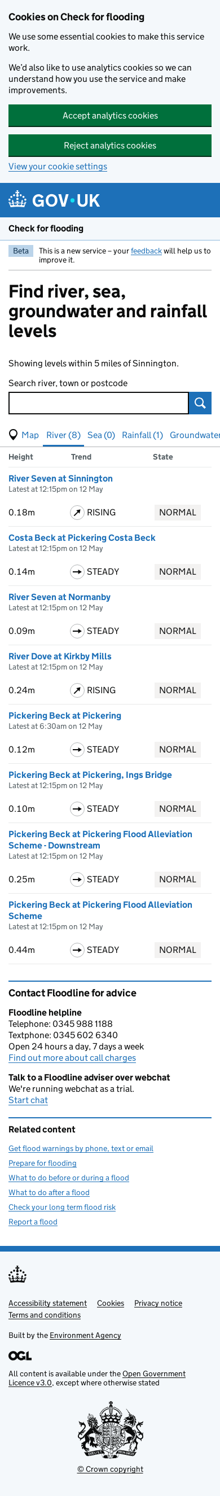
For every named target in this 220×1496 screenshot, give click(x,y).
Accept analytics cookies (110, 115)
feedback (146, 251)
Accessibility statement (47, 1303)
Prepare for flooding (42, 1163)
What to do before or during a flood (68, 1178)
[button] (23, 435)
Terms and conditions (44, 1315)
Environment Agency (85, 1335)
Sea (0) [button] (101, 435)
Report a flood (33, 1222)
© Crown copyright (110, 1469)
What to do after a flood (49, 1192)
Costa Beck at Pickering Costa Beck (82, 537)
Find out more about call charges (72, 1057)
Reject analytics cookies (110, 145)
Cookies (110, 1303)
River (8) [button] (63, 435)
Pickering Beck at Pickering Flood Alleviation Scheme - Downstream (100, 840)
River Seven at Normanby (59, 597)
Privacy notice (158, 1303)
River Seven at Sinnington (60, 478)
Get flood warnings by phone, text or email (80, 1148)
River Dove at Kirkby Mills (60, 656)
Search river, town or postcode (67, 383)
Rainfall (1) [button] (142, 435)
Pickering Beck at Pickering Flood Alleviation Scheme (100, 910)
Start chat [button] (28, 1100)
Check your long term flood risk (62, 1207)
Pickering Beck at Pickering (64, 715)
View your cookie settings (57, 166)
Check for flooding (45, 228)
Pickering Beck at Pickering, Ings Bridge (90, 774)
